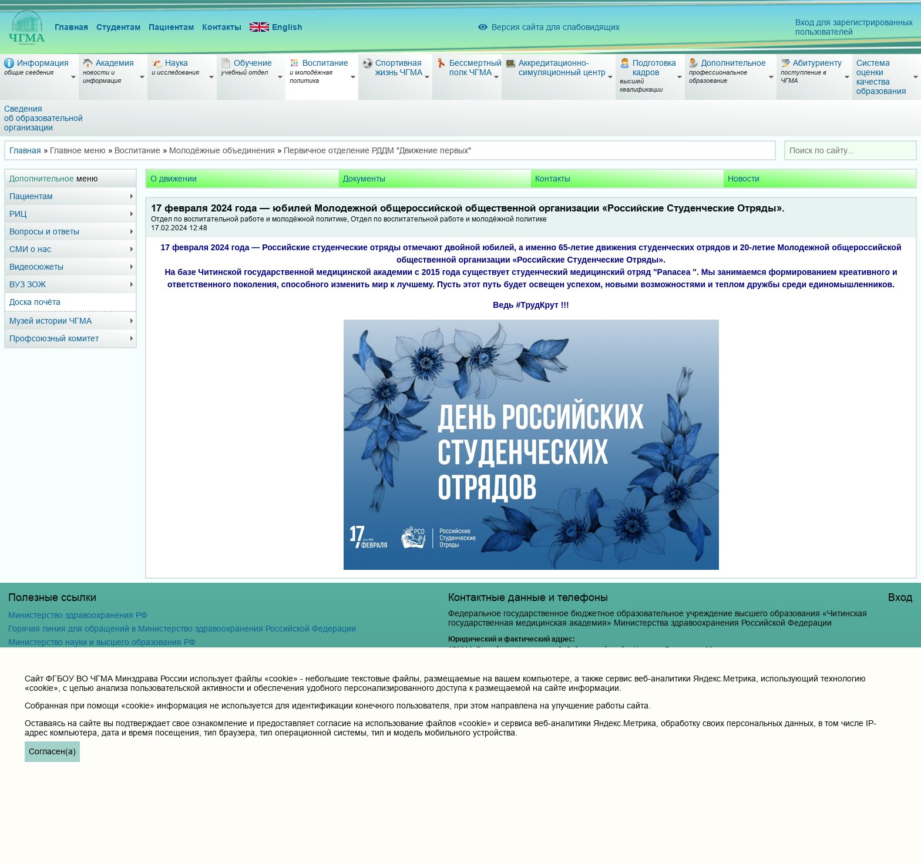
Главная (71, 27)
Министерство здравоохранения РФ (77, 615)
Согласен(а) (52, 751)
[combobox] (850, 150)
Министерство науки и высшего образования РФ (102, 642)
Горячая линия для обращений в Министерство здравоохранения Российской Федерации (182, 628)
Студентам (118, 27)
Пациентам (171, 27)
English (276, 27)
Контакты (221, 27)
